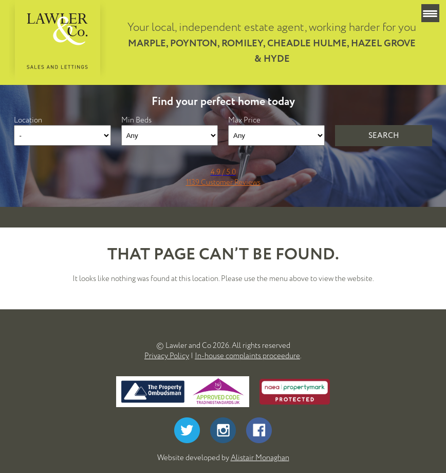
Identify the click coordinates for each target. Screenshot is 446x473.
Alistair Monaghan (260, 457)
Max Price (244, 120)
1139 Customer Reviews (223, 182)
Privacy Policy (166, 356)
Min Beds (136, 120)
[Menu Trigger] (430, 13)
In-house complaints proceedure (247, 356)
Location (28, 120)
